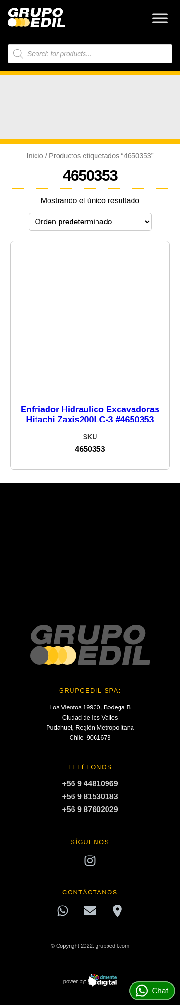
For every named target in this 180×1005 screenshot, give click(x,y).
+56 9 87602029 (90, 810)
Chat (152, 991)
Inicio (34, 156)
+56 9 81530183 (90, 797)
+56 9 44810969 (90, 784)
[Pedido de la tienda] (90, 222)
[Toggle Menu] (160, 18)
